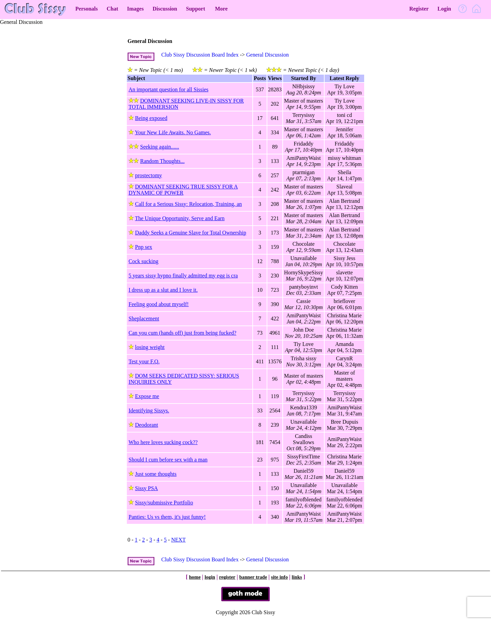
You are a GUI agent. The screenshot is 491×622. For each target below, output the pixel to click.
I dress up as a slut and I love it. (163, 290)
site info (279, 577)
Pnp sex (143, 247)
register (227, 577)
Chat (112, 9)
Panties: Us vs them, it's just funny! (167, 517)
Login (444, 9)
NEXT (178, 540)
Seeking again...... (159, 147)
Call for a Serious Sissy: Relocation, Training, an (188, 204)
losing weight (150, 347)
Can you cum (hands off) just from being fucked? (182, 333)
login (210, 577)
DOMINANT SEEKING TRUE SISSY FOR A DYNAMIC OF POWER (183, 190)
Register (419, 9)
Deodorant (146, 425)
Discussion (164, 9)
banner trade (253, 577)
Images (135, 9)
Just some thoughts (156, 474)
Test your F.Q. (144, 361)
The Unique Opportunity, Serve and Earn (180, 218)
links (297, 577)
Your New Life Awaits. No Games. (173, 132)
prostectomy (148, 175)
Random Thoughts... (162, 161)
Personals (86, 9)
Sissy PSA (146, 488)
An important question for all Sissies (168, 89)
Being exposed (151, 118)
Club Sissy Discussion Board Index (200, 55)
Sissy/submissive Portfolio (164, 502)
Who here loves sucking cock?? (163, 442)
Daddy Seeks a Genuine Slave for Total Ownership (190, 233)
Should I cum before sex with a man (168, 459)
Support (195, 9)
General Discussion (267, 55)
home (194, 577)
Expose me (147, 396)
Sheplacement (144, 318)
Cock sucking (144, 261)
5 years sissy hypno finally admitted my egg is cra (183, 275)
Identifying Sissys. (149, 410)
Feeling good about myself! (159, 304)
